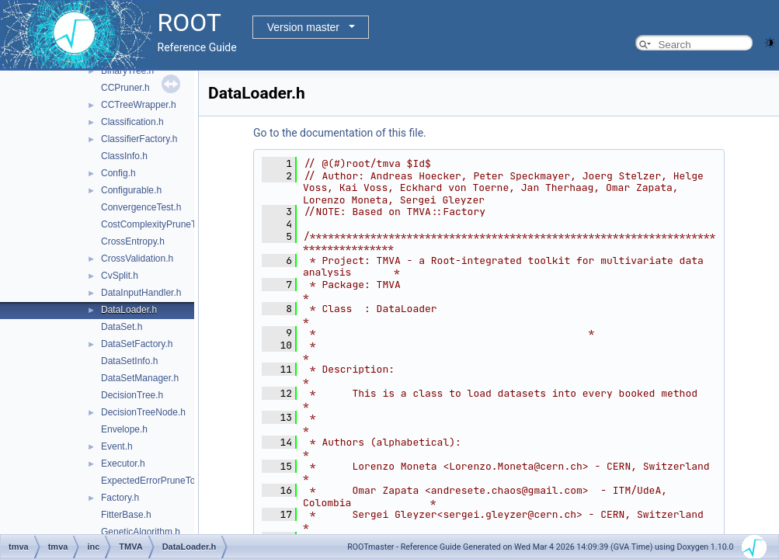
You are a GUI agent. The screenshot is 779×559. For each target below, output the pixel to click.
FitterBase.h (126, 514)
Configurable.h (131, 190)
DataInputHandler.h (141, 292)
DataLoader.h (129, 309)
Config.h (118, 173)
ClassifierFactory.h (139, 139)
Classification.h (132, 121)
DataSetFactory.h (136, 344)
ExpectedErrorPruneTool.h (155, 480)
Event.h (117, 446)
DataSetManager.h (140, 378)
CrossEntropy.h (133, 241)
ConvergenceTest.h (141, 207)
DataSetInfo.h (129, 361)
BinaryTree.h (127, 70)
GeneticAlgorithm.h (140, 531)
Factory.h (120, 497)
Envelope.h (124, 429)
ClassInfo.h (124, 156)
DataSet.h (121, 326)
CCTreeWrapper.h (138, 104)
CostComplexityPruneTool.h (158, 224)
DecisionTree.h (132, 395)
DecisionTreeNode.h (143, 412)
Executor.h (123, 463)
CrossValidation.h (137, 258)
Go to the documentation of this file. (339, 133)
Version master (303, 27)
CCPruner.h (125, 87)
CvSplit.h (119, 275)
